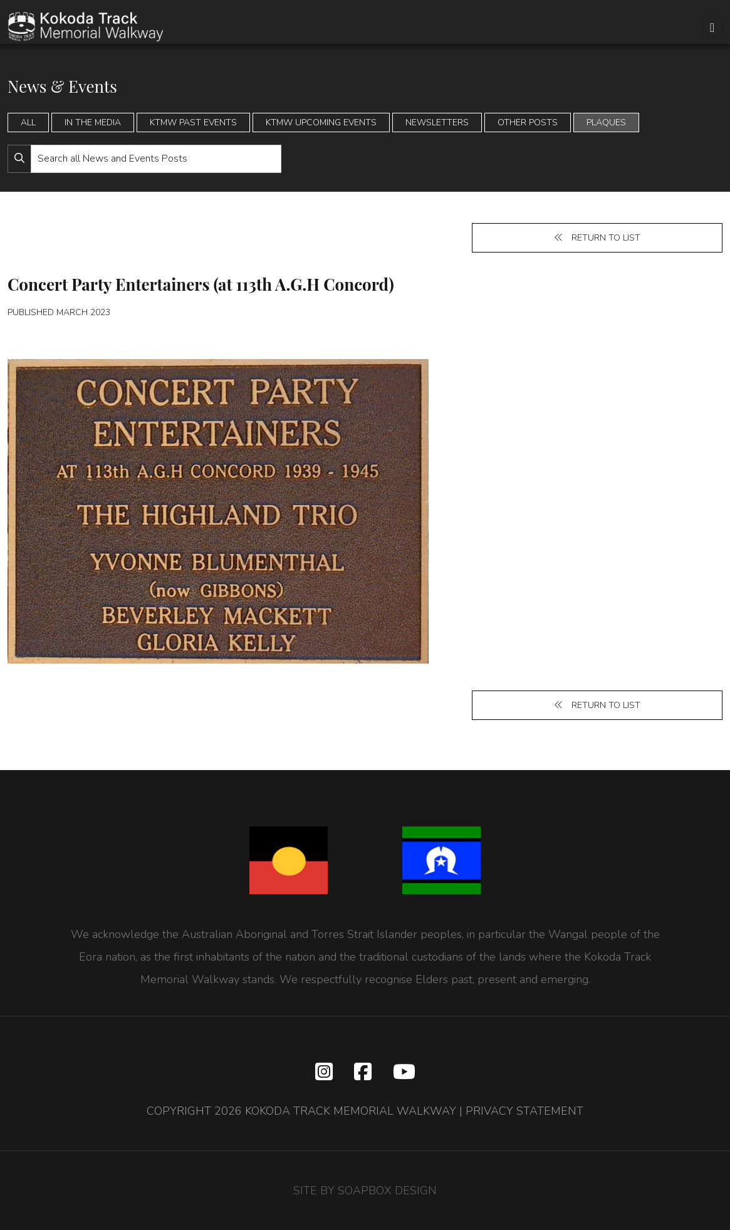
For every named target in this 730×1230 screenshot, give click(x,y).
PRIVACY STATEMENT (524, 1110)
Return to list (597, 238)
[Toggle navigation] (712, 28)
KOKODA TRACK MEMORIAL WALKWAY (350, 1110)
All (28, 122)
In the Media (93, 122)
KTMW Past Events (193, 122)
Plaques (606, 122)
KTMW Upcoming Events (321, 122)
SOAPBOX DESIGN (387, 1190)
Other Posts (528, 122)
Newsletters (437, 122)
